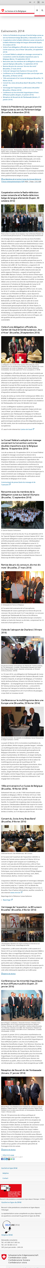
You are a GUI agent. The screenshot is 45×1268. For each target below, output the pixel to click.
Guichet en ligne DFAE (9, 1163)
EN (43, 2)
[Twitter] (4, 1154)
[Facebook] (2, 1154)
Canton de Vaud (27, 424)
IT (34, 2)
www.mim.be (16, 887)
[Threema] (9, 1154)
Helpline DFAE (7, 1230)
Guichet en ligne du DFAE (11, 1197)
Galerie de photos (9, 968)
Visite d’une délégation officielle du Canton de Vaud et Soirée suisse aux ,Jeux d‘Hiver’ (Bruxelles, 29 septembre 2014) (23, 44)
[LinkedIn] (7, 1154)
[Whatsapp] (11, 1154)
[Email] (14, 1154)
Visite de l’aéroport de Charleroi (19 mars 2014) (20, 66)
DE (30, 2)
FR (38, 2)
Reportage (8, 895)
